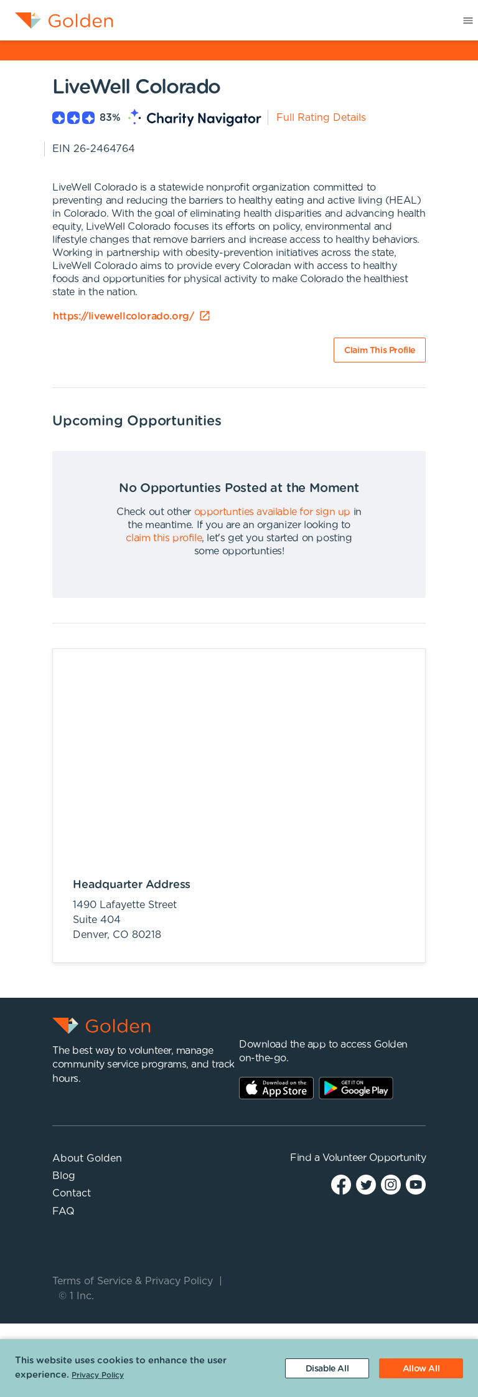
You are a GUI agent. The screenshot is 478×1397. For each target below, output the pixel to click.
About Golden (87, 1158)
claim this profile (164, 538)
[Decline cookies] (327, 1368)
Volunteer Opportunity (374, 1158)
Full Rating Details (321, 118)
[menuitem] (56, 20)
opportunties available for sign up (272, 512)
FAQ (63, 1211)
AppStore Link (276, 1088)
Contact (71, 1193)
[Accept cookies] (421, 1368)
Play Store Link (356, 1088)
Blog (63, 1176)
